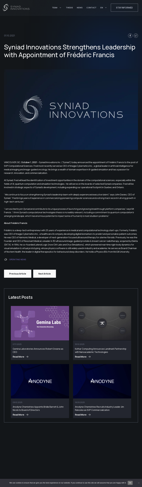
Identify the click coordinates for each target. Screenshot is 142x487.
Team (54, 7)
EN (101, 7)
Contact (91, 7)
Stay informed (124, 7)
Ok (130, 483)
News (79, 7)
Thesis (69, 7)
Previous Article (17, 273)
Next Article (44, 273)
